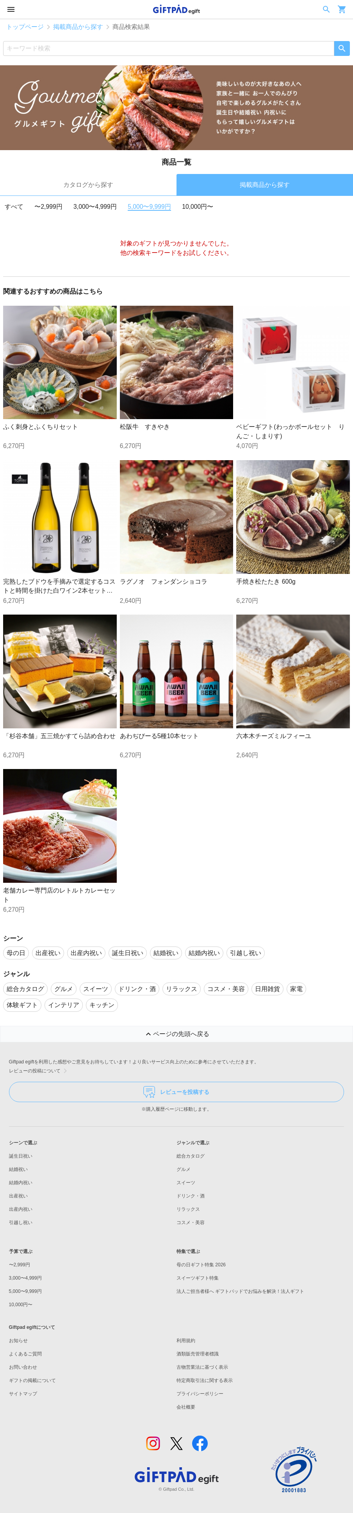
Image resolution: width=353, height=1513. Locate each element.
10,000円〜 (197, 206)
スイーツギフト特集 (197, 1278)
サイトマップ (23, 1393)
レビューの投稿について (39, 1071)
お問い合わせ (23, 1367)
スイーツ (185, 1182)
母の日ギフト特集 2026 (201, 1264)
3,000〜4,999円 (95, 206)
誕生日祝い (20, 1156)
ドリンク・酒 (190, 1196)
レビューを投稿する (176, 1092)
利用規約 (185, 1340)
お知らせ (18, 1340)
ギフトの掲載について (32, 1380)
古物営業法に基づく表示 (202, 1367)
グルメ (183, 1169)
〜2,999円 (48, 206)
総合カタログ (190, 1156)
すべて (14, 206)
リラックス (188, 1209)
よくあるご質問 (25, 1354)
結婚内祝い (20, 1182)
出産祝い (18, 1196)
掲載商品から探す (78, 26)
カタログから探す (88, 184)
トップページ (25, 26)
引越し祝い (20, 1222)
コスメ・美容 (190, 1222)
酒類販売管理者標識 (197, 1354)
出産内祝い (20, 1209)
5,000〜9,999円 (149, 206)
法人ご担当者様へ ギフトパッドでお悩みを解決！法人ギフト (240, 1291)
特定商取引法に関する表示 (204, 1380)
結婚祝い (18, 1169)
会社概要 (185, 1407)
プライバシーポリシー (199, 1393)
